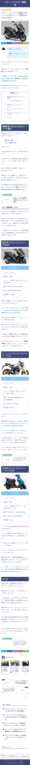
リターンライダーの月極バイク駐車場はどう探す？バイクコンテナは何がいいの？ (15, 737)
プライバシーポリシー (11, 761)
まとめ (9, 117)
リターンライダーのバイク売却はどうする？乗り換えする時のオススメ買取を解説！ (15, 717)
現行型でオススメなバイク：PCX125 (15, 105)
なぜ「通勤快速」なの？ (17, 100)
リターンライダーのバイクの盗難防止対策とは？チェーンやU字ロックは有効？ (15, 724)
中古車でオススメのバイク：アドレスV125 (16, 113)
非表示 (17, 93)
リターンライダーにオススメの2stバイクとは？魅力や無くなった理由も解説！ (16, 710)
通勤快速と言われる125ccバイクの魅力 (16, 97)
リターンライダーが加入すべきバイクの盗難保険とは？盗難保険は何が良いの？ (15, 730)
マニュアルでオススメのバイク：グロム (16, 109)
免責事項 (21, 761)
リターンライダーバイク (6, 9)
